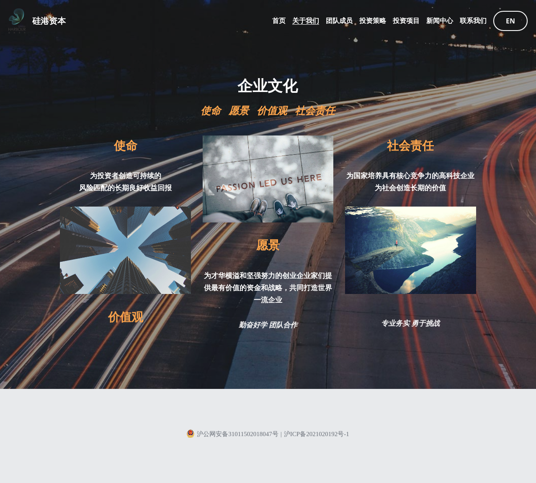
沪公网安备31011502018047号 (232, 436)
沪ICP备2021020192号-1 (316, 437)
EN (510, 21)
